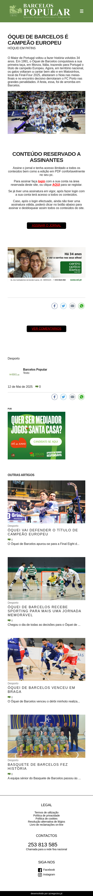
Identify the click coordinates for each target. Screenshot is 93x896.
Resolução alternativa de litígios (46, 821)
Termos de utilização (47, 812)
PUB (10, 409)
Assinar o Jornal (46, 225)
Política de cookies (46, 818)
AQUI (56, 184)
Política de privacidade (46, 815)
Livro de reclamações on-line (46, 824)
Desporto (13, 525)
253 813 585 (42, 845)
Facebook (49, 869)
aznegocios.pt (55, 893)
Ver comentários (46, 328)
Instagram (49, 874)
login (41, 181)
